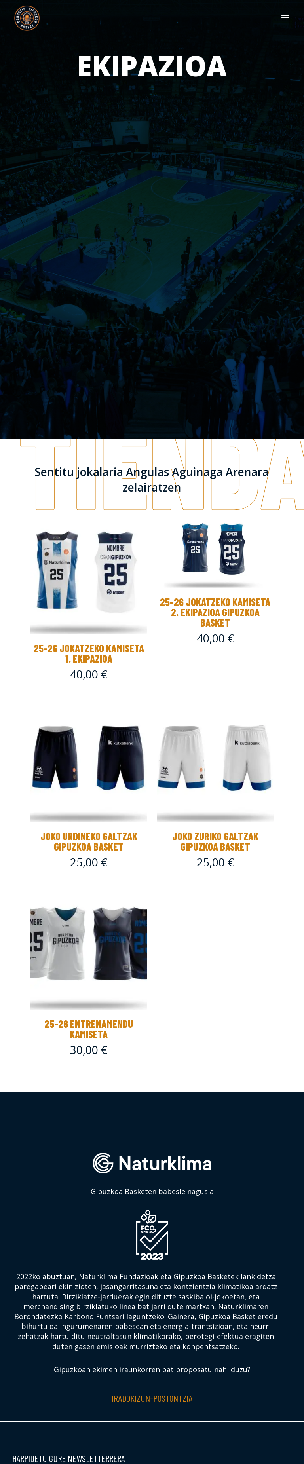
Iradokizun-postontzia (152, 1398)
